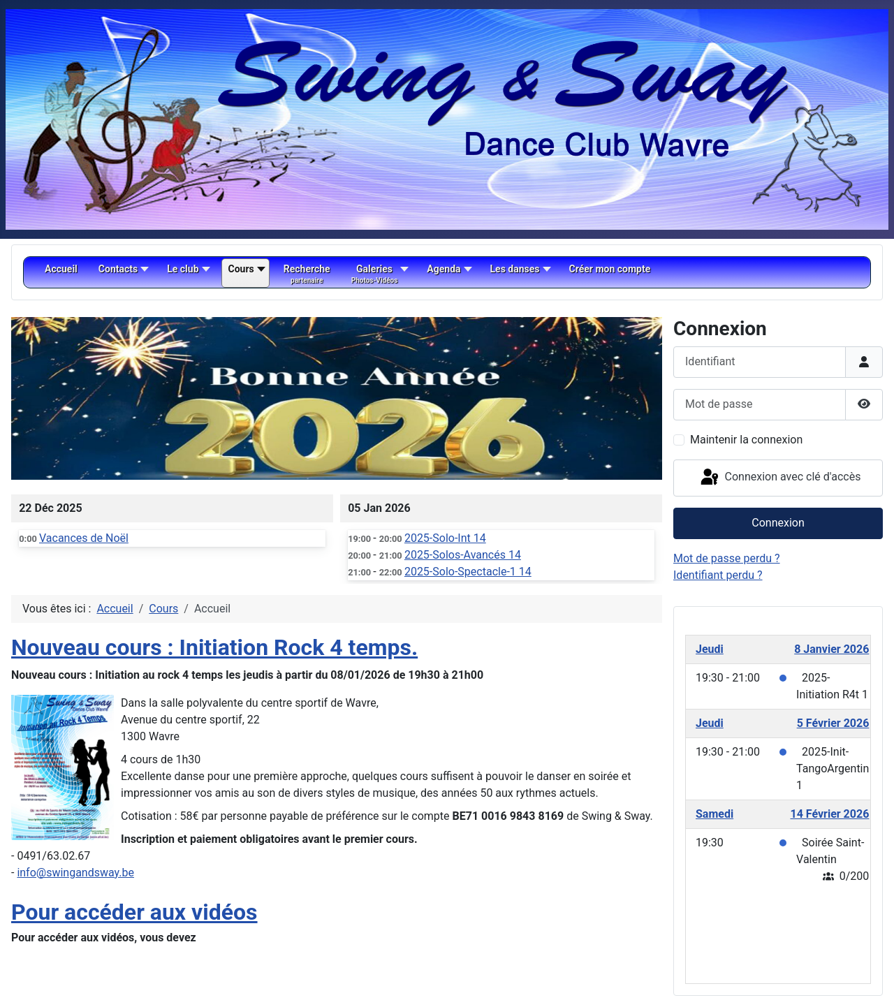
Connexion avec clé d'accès (779, 477)
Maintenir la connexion (746, 439)
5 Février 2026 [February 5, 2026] (833, 723)
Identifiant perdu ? (718, 575)
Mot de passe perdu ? (726, 558)
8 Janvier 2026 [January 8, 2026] (831, 649)
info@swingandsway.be (75, 872)
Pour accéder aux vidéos (134, 912)
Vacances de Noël (84, 538)
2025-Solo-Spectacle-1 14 (468, 571)
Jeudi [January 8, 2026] (710, 649)
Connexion (778, 522)
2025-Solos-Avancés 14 (462, 554)
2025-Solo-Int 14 (445, 538)
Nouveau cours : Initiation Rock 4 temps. (214, 647)
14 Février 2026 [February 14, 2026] (829, 814)
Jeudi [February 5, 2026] (710, 723)
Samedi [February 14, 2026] (714, 814)
